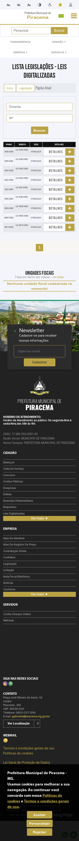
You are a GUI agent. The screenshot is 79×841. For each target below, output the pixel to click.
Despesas (9, 488)
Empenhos (9, 507)
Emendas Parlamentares (18, 501)
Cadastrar (39, 362)
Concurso (9, 475)
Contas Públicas (13, 481)
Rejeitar (39, 832)
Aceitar (39, 815)
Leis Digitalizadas (14, 513)
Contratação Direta (14, 551)
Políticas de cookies (18, 753)
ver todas (58, 277)
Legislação (25, 88)
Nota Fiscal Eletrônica (16, 576)
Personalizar (39, 823)
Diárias (7, 494)
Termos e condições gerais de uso (28, 748)
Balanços (9, 462)
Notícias (8, 583)
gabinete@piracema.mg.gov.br (31, 716)
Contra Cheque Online (17, 614)
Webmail (8, 620)
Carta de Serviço (13, 469)
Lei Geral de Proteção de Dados (26, 763)
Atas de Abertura (13, 538)
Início (10, 88)
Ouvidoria (9, 589)
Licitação (8, 570)
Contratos (9, 557)
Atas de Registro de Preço (19, 544)
